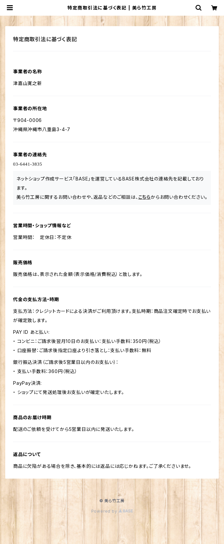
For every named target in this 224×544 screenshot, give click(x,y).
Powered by (112, 511)
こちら (144, 197)
